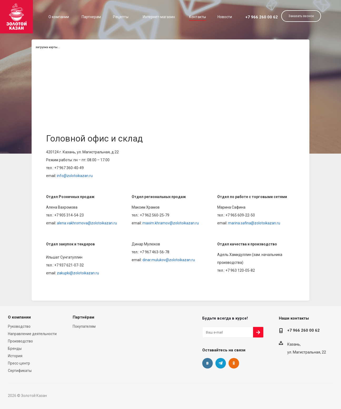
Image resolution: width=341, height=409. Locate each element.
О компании (19, 317)
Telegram (220, 363)
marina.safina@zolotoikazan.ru (253, 223)
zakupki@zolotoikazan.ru (77, 273)
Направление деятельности (32, 334)
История (15, 356)
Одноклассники (234, 363)
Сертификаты (20, 370)
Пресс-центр (19, 363)
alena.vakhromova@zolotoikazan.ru (86, 223)
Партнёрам (83, 317)
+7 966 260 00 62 (261, 17)
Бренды (15, 348)
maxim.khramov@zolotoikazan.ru (170, 223)
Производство (20, 341)
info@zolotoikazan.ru (75, 176)
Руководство (19, 326)
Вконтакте (207, 363)
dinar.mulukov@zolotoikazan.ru (168, 260)
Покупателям (84, 326)
